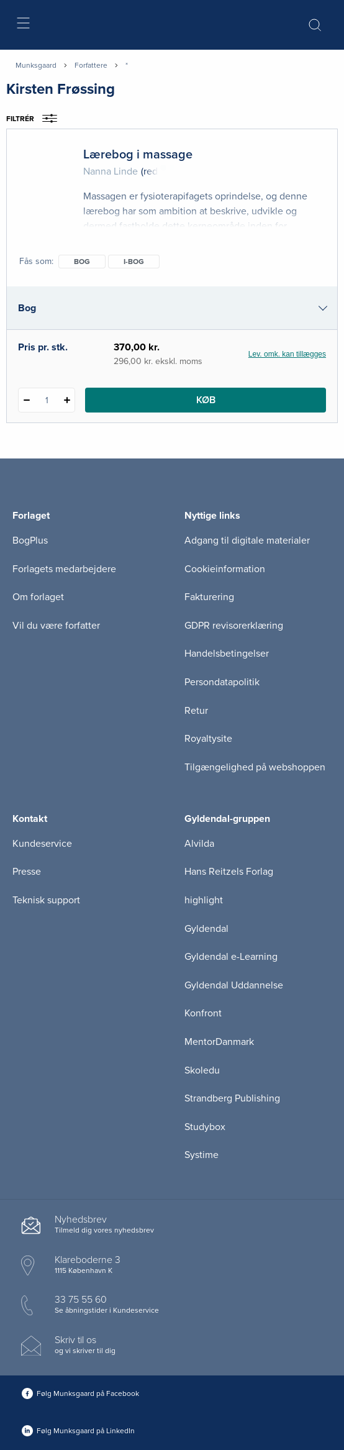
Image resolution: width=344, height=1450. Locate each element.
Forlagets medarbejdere (64, 569)
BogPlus (30, 540)
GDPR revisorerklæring (233, 625)
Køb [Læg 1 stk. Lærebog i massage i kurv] (205, 400)
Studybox (204, 1127)
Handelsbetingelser (226, 653)
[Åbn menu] (23, 25)
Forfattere (91, 65)
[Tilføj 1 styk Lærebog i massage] (67, 400)
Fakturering (209, 597)
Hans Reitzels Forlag (228, 871)
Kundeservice (42, 843)
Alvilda (199, 843)
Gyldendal (206, 929)
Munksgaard (36, 65)
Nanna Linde (110, 171)
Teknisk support (46, 900)
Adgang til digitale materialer (247, 540)
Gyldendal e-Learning (231, 957)
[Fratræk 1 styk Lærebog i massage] (26, 400)
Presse (26, 871)
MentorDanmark (219, 1042)
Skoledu (202, 1070)
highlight (203, 900)
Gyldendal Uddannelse (233, 985)
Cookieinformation (224, 569)
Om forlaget (38, 597)
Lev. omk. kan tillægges (287, 354)
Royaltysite (208, 738)
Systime (201, 1155)
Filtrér (35, 119)
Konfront (203, 1013)
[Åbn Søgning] (314, 25)
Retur (196, 710)
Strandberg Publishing (232, 1098)
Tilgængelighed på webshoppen (254, 767)
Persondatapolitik (222, 682)
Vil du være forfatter (56, 625)
